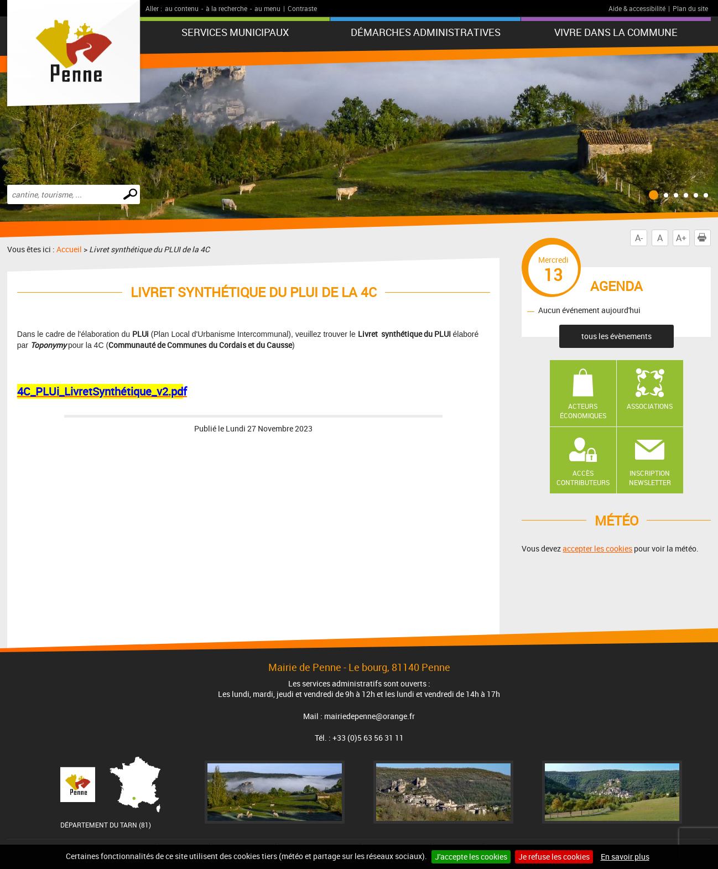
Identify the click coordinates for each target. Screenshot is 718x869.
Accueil (69, 249)
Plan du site (690, 8)
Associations (650, 406)
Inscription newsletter (650, 478)
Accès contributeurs (583, 478)
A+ (681, 238)
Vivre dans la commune (616, 32)
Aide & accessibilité (636, 8)
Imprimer (704, 238)
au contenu (182, 8)
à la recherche (226, 8)
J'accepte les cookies (471, 856)
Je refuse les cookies (554, 856)
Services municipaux (235, 32)
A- (639, 238)
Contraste (302, 8)
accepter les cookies (597, 548)
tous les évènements (616, 336)
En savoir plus (625, 856)
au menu (267, 8)
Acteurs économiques (583, 411)
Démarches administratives (426, 32)
